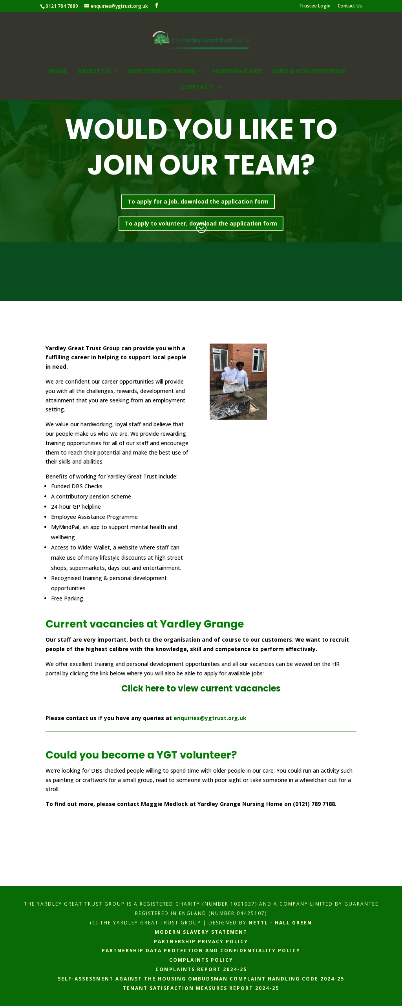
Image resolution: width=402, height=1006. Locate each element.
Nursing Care (237, 72)
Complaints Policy (201, 960)
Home (58, 72)
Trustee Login (315, 6)
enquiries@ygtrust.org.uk (210, 718)
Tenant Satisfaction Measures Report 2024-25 (201, 988)
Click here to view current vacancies (201, 688)
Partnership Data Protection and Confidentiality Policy (201, 950)
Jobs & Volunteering (308, 72)
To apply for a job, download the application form (198, 201)
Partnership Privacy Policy (201, 941)
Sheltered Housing (161, 72)
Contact (197, 87)
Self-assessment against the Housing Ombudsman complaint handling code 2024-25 (201, 978)
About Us (93, 72)
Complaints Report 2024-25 (201, 969)
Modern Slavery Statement (201, 932)
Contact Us (350, 6)
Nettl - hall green (280, 922)
